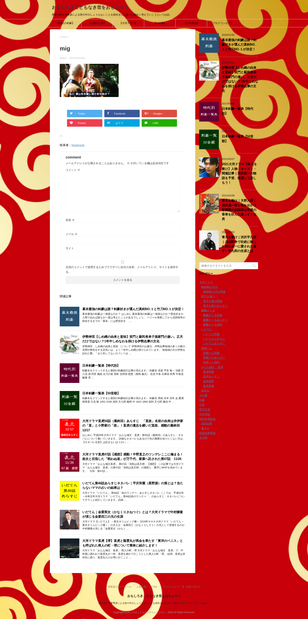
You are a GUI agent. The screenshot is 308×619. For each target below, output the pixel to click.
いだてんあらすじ (214, 343)
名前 (70, 220)
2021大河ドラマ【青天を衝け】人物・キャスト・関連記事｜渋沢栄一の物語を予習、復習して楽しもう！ (239, 173)
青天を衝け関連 (212, 301)
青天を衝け (208, 296)
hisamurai (78, 145)
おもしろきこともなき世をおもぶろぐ (90, 7)
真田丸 (205, 390)
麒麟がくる (208, 310)
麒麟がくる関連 (212, 315)
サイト (70, 248)
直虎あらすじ (211, 376)
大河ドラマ (206, 282)
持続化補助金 (207, 418)
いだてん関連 (211, 334)
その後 (203, 395)
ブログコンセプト (223, 23)
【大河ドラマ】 (128, 23)
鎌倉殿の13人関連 (214, 291)
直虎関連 (208, 371)
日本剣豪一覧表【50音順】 (101, 393)
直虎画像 (208, 385)
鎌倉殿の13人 (209, 286)
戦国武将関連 (207, 433)
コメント (73, 169)
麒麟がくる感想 (212, 324)
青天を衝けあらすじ (215, 305)
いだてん (206, 329)
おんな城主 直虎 (212, 367)
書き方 (205, 428)
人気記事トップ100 (147, 586)
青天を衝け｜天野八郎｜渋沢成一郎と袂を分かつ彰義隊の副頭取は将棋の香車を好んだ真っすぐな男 (239, 210)
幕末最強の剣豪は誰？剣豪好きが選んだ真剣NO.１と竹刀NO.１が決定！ (133, 309)
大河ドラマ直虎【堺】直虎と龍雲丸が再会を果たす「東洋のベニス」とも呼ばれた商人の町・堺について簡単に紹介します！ (132, 543)
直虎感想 (208, 381)
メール (71, 234)
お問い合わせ (193, 586)
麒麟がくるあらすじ (215, 319)
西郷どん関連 (211, 352)
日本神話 (204, 414)
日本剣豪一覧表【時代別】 (101, 365)
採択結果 (206, 423)
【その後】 (159, 23)
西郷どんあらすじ (214, 357)
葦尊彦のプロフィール (120, 586)
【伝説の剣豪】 (65, 23)
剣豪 (202, 400)
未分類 (203, 437)
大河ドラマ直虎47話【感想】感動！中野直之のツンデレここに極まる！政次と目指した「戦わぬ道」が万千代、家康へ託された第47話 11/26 (132, 457)
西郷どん (206, 348)
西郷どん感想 (211, 362)
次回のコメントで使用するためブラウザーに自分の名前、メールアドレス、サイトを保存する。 (122, 269)
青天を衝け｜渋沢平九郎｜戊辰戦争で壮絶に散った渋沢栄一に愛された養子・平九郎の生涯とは (239, 244)
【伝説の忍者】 (97, 23)
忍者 (202, 404)
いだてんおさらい (214, 338)
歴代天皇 (204, 409)
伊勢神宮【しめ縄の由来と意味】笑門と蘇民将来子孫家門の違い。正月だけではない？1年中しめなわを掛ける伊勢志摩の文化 (132, 339)
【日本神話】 (191, 23)
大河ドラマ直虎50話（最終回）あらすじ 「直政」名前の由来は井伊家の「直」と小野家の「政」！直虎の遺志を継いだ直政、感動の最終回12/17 (132, 425)
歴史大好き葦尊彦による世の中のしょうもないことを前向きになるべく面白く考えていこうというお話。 (154, 603)
